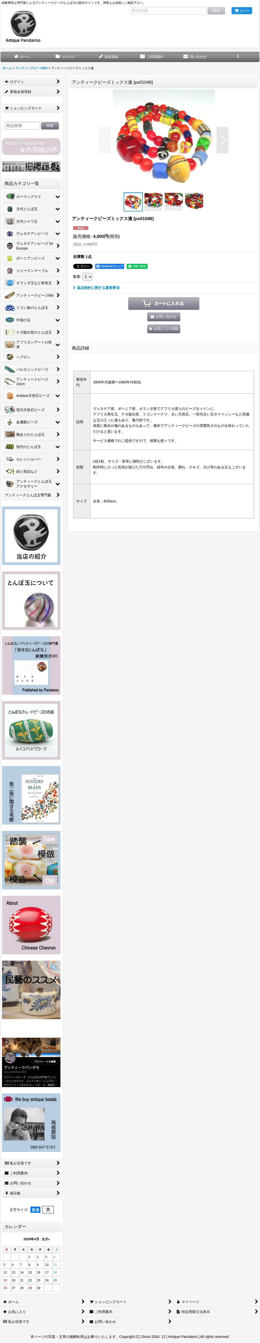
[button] (237, 57)
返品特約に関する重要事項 (96, 288)
